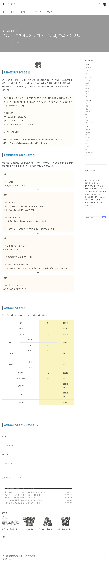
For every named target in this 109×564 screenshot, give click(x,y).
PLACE (87, 64)
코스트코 (90, 197)
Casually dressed (91, 129)
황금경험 (88, 91)
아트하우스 (88, 189)
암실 (98, 202)
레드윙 (97, 197)
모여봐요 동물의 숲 (91, 97)
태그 (12, 11)
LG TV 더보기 (8, 445)
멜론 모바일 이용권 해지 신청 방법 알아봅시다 (18, 497)
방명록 (49, 11)
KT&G (98, 180)
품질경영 (88, 114)
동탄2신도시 (88, 205)
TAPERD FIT (11, 4)
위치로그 (37, 11)
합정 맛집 (92, 180)
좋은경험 (88, 86)
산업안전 (88, 117)
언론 (86, 109)
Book (87, 88)
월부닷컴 (95, 191)
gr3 (101, 197)
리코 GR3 (96, 186)
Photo (87, 146)
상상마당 (93, 202)
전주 (100, 191)
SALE (86, 74)
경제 (86, 106)
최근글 (87, 170)
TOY (86, 140)
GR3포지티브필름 (90, 200)
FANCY (87, 135)
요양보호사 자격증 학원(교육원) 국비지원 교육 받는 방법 (22, 495)
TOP (104, 557)
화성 (86, 197)
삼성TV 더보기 (8, 463)
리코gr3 (87, 202)
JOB (86, 120)
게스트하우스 (88, 186)
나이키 (95, 183)
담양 (101, 186)
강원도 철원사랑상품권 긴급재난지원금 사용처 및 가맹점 (22, 503)
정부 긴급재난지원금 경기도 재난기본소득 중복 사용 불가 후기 (23, 492)
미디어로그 (24, 11)
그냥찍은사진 (89, 152)
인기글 (93, 170)
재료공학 (88, 112)
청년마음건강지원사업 (91, 194)
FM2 (86, 150)
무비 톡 (87, 80)
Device (87, 138)
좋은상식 (19, 488)
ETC (86, 143)
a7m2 (86, 191)
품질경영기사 (88, 183)
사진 (102, 189)
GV (104, 197)
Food (87, 83)
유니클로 (98, 200)
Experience (88, 77)
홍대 (102, 202)
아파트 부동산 (89, 123)
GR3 (86, 155)
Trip (86, 159)
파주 (90, 191)
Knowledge (10, 488)
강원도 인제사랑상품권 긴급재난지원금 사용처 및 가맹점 (22, 500)
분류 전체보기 (89, 61)
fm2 (104, 191)
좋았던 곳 (88, 70)
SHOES (87, 132)
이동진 (86, 180)
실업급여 (88, 94)
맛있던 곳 (88, 67)
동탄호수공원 (96, 189)
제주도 (100, 194)
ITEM (86, 126)
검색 (99, 4)
